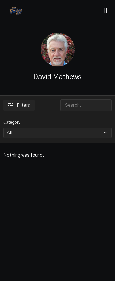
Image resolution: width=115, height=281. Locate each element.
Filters (19, 105)
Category (11, 123)
